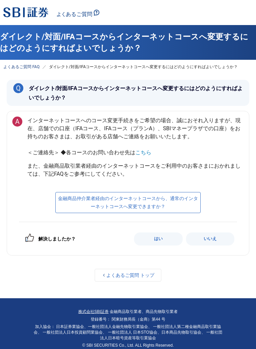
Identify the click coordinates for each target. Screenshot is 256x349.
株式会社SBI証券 (93, 311)
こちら (143, 152)
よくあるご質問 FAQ (21, 66)
